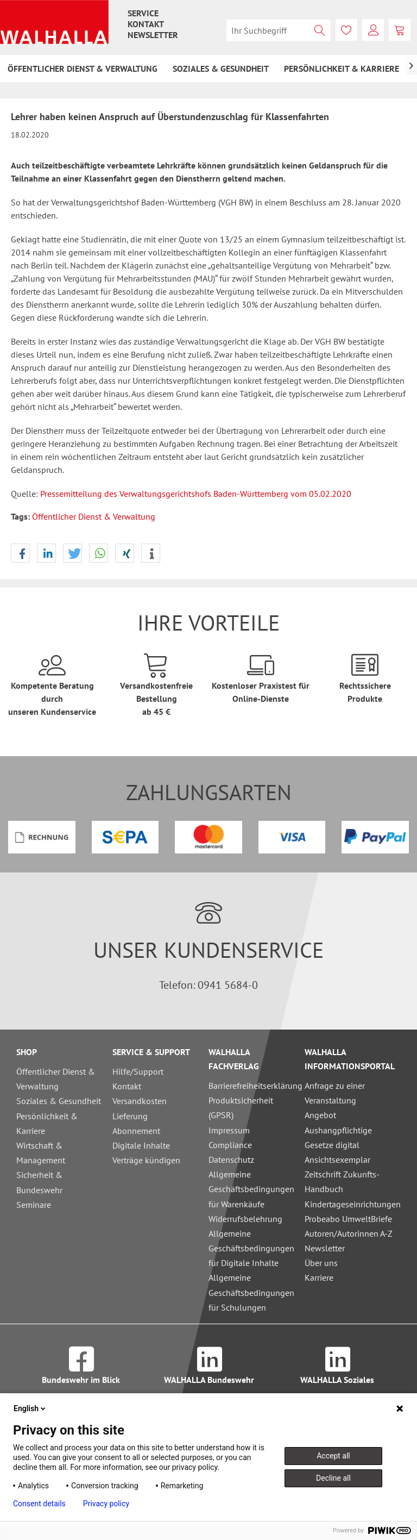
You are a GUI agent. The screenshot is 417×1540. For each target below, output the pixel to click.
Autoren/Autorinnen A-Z (349, 1233)
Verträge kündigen (146, 1160)
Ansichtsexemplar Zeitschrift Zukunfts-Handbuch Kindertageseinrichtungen (350, 1181)
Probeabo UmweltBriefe (348, 1218)
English (30, 1408)
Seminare (33, 1204)
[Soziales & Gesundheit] (220, 68)
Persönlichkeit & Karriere (47, 1123)
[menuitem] (143, 13)
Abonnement (136, 1130)
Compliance (230, 1144)
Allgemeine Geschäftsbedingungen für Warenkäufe (251, 1189)
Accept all (333, 1455)
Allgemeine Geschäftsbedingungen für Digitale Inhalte (251, 1248)
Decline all (333, 1478)
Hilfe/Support (137, 1071)
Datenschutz (231, 1159)
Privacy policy (106, 1503)
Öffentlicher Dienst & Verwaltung (93, 516)
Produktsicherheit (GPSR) (240, 1107)
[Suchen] (320, 30)
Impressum (229, 1130)
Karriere (319, 1277)
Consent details (39, 1503)
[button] (20, 553)
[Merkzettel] (346, 30)
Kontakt (146, 23)
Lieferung (130, 1116)
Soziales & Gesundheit (58, 1100)
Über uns (321, 1262)
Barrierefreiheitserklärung (253, 1085)
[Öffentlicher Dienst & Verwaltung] (82, 68)
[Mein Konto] (373, 30)
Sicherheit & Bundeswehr (39, 1182)
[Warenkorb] (399, 30)
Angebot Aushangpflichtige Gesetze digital (338, 1129)
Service (143, 13)
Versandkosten (139, 1100)
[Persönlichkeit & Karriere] (341, 68)
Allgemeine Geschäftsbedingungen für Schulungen (251, 1292)
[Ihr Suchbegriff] (278, 30)
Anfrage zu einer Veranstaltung (335, 1093)
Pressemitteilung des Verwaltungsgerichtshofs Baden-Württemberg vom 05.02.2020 (195, 493)
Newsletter (153, 34)
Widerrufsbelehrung (245, 1218)
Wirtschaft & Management (40, 1152)
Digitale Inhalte (141, 1145)
